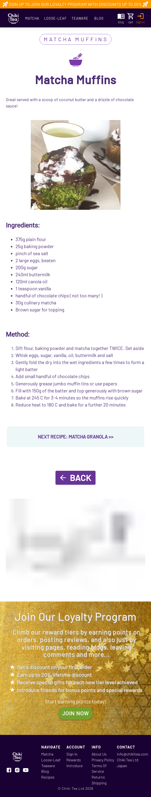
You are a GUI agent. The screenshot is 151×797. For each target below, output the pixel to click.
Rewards (73, 759)
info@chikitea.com (132, 754)
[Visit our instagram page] (17, 770)
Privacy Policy (103, 759)
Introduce (74, 765)
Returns (98, 777)
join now (75, 714)
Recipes (48, 777)
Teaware (80, 18)
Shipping (99, 783)
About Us (99, 754)
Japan (122, 765)
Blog (99, 18)
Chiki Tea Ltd (127, 759)
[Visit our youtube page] (25, 770)
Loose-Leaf (55, 18)
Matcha (32, 18)
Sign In (72, 754)
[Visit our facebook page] (9, 770)
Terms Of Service (99, 768)
